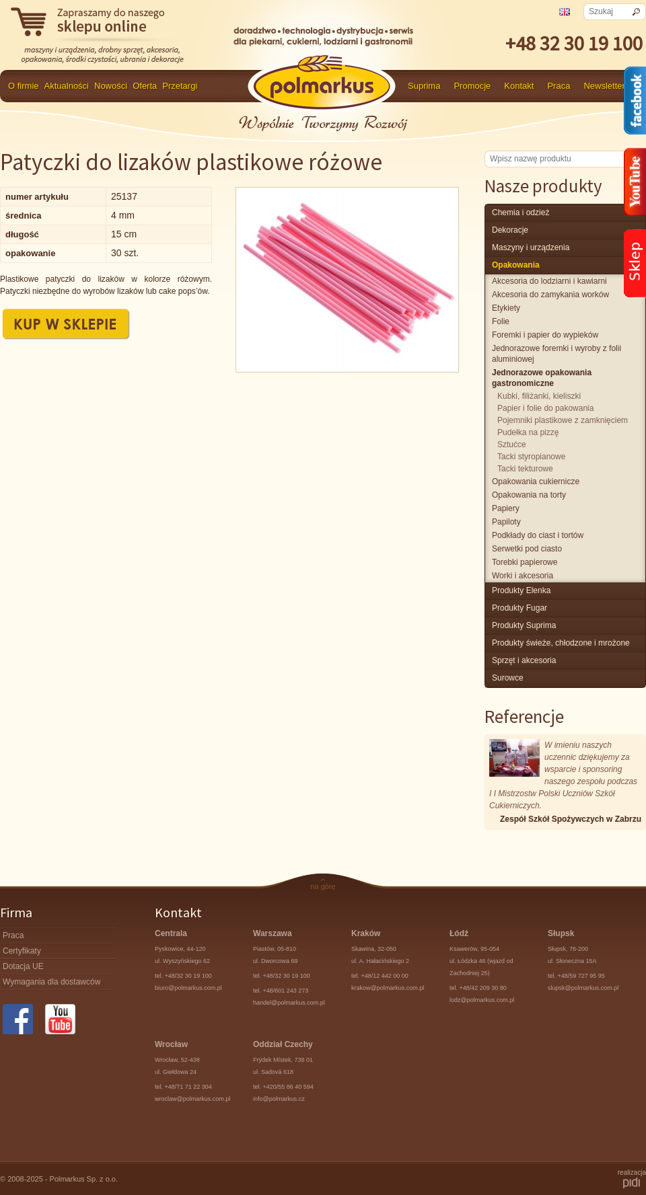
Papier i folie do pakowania (545, 408)
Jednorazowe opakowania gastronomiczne (541, 378)
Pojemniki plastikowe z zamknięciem (562, 420)
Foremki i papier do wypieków (545, 335)
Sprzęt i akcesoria (524, 660)
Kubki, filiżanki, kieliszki (539, 396)
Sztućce (511, 444)
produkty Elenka (521, 590)
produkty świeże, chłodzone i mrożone (561, 643)
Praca (558, 86)
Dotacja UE (23, 966)
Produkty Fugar (519, 608)
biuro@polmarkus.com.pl (188, 988)
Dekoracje (510, 230)
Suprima (424, 86)
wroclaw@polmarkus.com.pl (192, 1098)
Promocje (472, 86)
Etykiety (506, 308)
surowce (508, 678)
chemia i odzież (520, 212)
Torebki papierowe (524, 562)
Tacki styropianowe (531, 456)
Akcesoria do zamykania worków (550, 294)
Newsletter (603, 86)
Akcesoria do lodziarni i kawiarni (549, 281)
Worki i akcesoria (522, 575)
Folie (500, 321)
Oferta (145, 86)
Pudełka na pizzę (528, 432)
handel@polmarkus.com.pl (289, 1002)
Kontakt (519, 86)
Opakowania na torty (529, 495)
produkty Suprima (524, 625)
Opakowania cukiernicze (535, 481)
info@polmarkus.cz (279, 1098)
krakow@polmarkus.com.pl (387, 988)
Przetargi (179, 86)
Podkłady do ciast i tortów (537, 535)
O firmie (23, 86)
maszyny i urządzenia (530, 247)
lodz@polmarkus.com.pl (482, 1000)
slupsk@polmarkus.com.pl (583, 988)
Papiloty (506, 522)
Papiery (505, 508)
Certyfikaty (22, 951)
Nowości (110, 86)
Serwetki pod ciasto (527, 548)
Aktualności (66, 86)
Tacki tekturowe (525, 468)
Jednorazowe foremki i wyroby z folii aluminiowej (556, 354)
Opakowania (516, 265)
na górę (322, 886)
